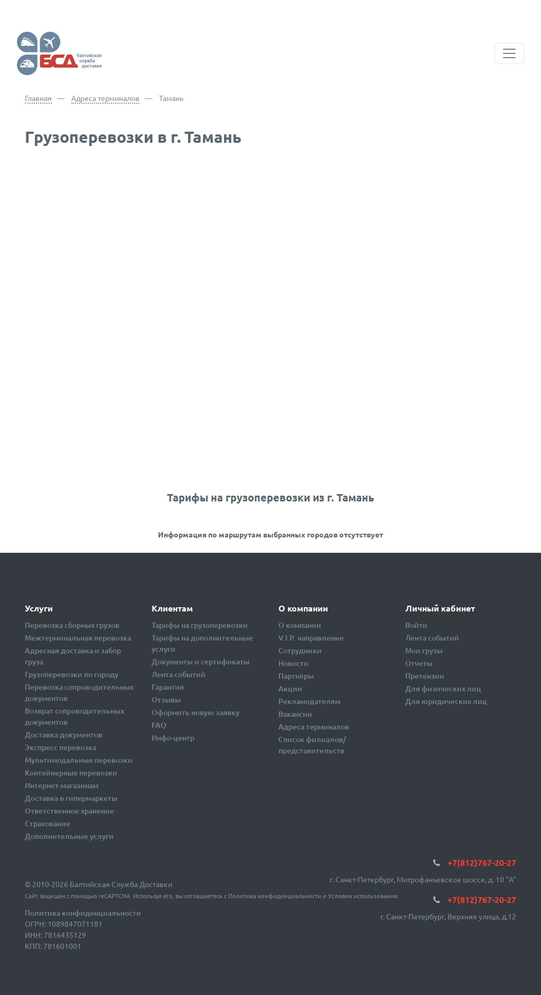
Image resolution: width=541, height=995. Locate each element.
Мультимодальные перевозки (79, 760)
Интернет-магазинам (61, 785)
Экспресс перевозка (60, 747)
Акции (290, 688)
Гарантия (168, 687)
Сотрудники (300, 650)
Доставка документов (63, 734)
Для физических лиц (443, 688)
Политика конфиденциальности (274, 895)
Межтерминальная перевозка (78, 638)
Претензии (424, 676)
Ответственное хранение (69, 811)
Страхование (47, 823)
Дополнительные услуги (69, 836)
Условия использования (362, 895)
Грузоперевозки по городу (71, 674)
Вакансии (295, 714)
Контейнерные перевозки (71, 773)
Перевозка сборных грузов (72, 625)
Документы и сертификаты (200, 661)
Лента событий (179, 674)
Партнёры (296, 676)
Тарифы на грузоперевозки (200, 625)
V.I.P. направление (311, 638)
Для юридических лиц (446, 701)
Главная (38, 98)
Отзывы (166, 700)
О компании (299, 625)
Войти (416, 625)
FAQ (159, 725)
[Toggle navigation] (509, 53)
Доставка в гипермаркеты (71, 798)
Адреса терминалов (105, 98)
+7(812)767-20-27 (481, 862)
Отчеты (419, 663)
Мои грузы (424, 650)
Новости (293, 663)
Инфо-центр (173, 738)
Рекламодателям (309, 701)
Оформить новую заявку (195, 712)
